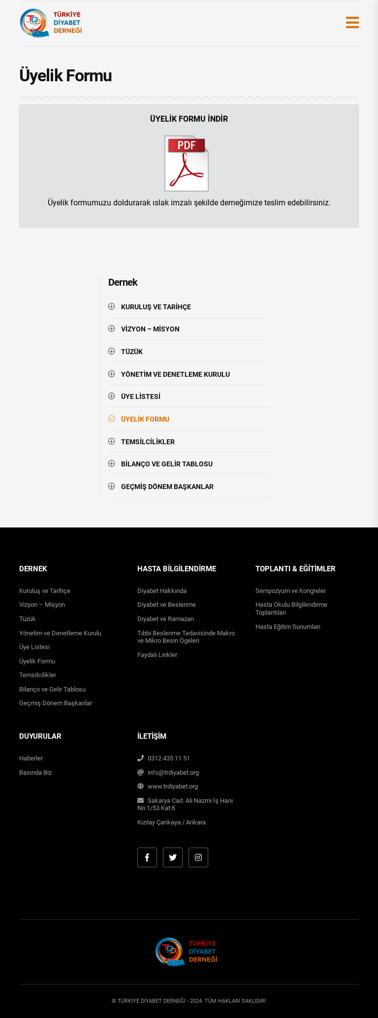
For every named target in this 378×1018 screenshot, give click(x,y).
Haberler (31, 758)
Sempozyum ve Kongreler (290, 590)
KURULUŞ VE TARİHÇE (156, 307)
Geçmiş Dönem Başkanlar (55, 703)
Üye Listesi (34, 647)
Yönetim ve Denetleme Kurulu (60, 633)
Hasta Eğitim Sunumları (287, 626)
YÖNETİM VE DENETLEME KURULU (175, 374)
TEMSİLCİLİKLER (148, 442)
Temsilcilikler (37, 675)
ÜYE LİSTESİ (140, 396)
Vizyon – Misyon (42, 604)
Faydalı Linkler (157, 654)
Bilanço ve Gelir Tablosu (52, 689)
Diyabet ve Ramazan (165, 619)
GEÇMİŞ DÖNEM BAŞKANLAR (167, 487)
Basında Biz (35, 772)
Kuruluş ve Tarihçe (44, 590)
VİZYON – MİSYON (150, 329)
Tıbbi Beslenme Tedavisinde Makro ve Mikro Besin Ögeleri (186, 637)
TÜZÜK (132, 352)
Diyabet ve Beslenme (166, 604)
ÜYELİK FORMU (145, 419)
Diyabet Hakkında (162, 590)
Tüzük (27, 619)
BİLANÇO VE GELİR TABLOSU (167, 464)
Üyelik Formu (37, 661)
